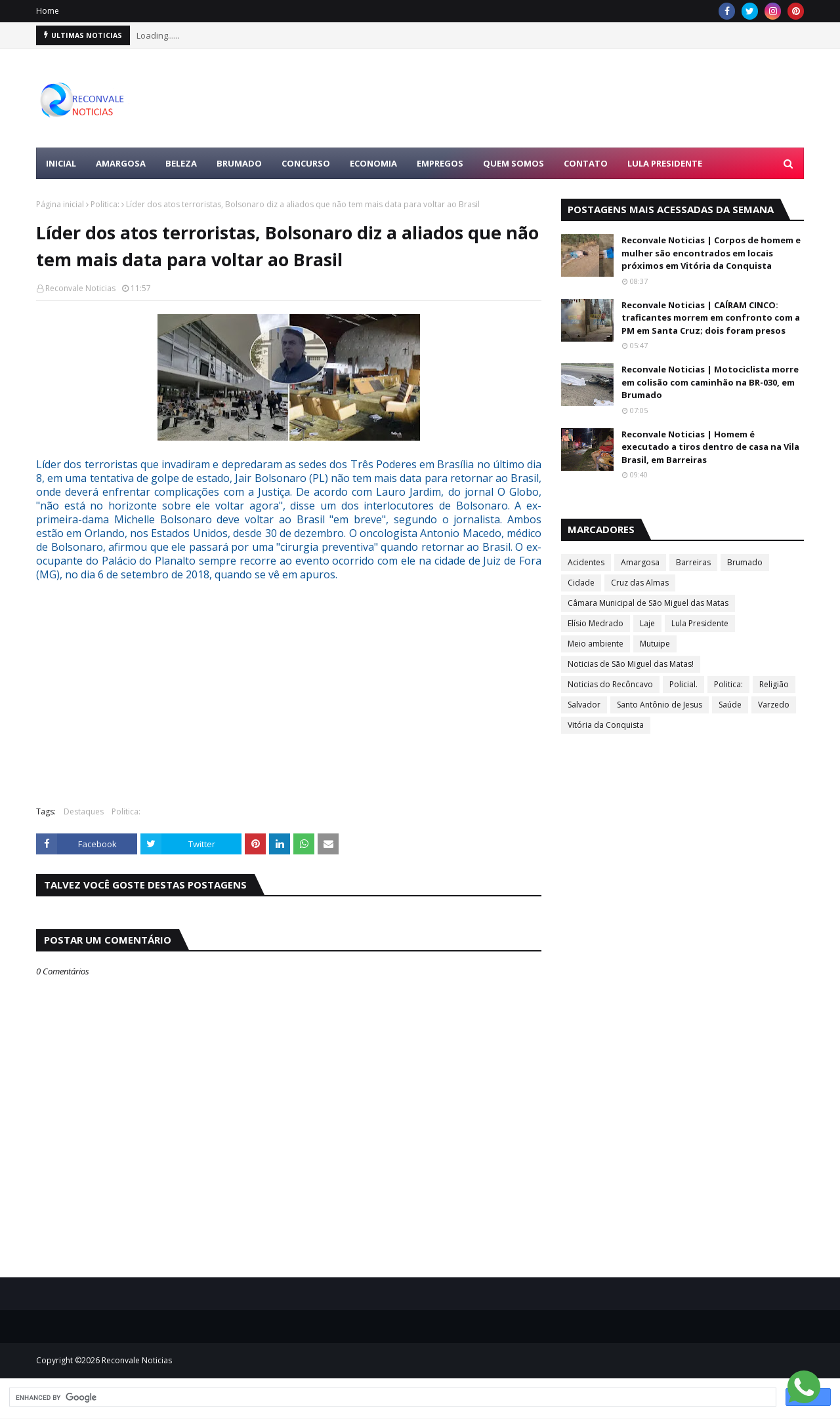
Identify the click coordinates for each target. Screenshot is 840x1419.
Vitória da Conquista (606, 724)
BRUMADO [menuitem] (239, 163)
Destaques (84, 811)
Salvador (584, 704)
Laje (647, 623)
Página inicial (60, 204)
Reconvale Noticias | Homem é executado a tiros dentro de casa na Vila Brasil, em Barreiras (710, 447)
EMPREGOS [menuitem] (440, 163)
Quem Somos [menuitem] (513, 163)
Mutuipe (655, 643)
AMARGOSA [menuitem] (121, 163)
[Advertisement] (565, 98)
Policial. (683, 684)
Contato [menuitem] (586, 163)
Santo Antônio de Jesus (659, 704)
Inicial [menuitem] (61, 163)
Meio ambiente (595, 643)
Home (47, 10)
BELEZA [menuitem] (181, 163)
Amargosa (640, 562)
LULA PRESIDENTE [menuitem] (664, 163)
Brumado (745, 562)
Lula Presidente (699, 623)
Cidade (581, 582)
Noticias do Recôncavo (610, 684)
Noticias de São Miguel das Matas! (631, 664)
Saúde (730, 704)
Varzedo (773, 704)
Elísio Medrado (595, 623)
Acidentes (586, 562)
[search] (391, 1397)
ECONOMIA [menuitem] (373, 163)
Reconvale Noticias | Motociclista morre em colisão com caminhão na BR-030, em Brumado (710, 382)
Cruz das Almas (640, 582)
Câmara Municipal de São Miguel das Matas (648, 603)
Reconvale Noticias (80, 288)
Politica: (105, 204)
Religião (774, 684)
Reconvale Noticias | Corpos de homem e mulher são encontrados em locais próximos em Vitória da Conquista (711, 252)
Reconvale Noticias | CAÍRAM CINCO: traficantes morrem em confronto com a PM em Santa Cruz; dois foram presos (710, 317)
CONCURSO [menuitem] (306, 163)
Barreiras (693, 562)
